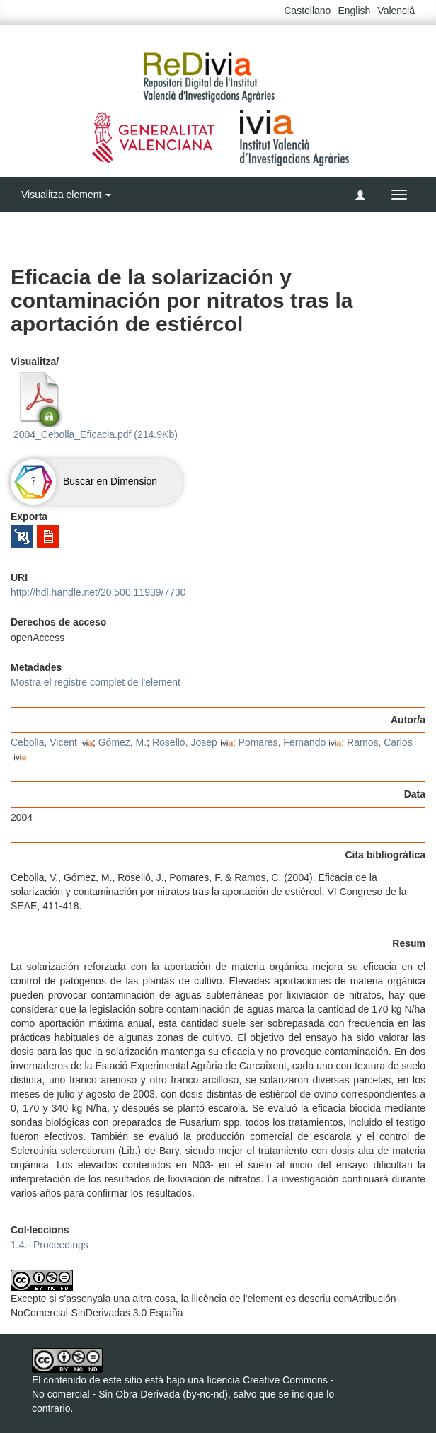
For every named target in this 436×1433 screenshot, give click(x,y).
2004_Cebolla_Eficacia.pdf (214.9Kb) (94, 405)
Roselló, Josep (184, 742)
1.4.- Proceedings (49, 1244)
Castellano (307, 10)
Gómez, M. (122, 742)
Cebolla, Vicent (44, 742)
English (354, 10)
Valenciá (396, 10)
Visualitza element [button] (66, 194)
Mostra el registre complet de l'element (95, 682)
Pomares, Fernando (282, 742)
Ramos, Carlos (380, 742)
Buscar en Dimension (84, 481)
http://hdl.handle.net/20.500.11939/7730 (98, 592)
